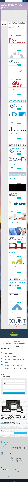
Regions (2, 452)
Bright (12, 458)
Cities (2, 453)
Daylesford (20, 459)
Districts (2, 454)
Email (11, 35)
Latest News (9, 473)
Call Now (15, 35)
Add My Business (14, 334)
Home (2, 8)
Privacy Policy (9, 476)
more (18, 326)
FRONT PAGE (3, 473)
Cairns (14, 458)
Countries (2, 451)
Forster (20, 458)
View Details (19, 35)
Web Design (9, 474)
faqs (10, 475)
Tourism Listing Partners (16, 443)
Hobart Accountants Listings (14, 481)
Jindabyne (17, 456)
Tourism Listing (16, 468)
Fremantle (20, 460)
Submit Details (14, 392)
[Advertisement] (14, 15)
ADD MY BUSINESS (3, 472)
